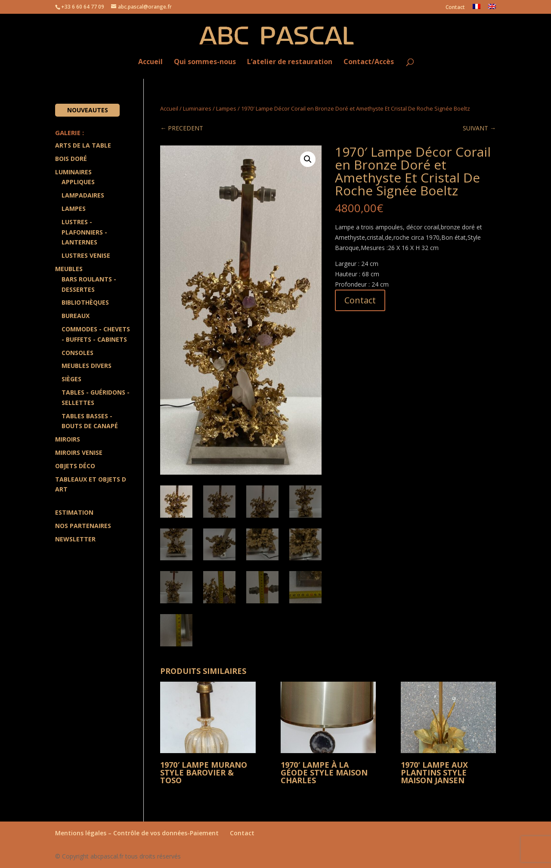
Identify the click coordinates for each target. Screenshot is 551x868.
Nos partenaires (83, 526)
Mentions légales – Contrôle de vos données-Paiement (137, 833)
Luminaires (197, 108)
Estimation (74, 512)
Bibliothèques (85, 302)
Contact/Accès (369, 62)
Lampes (226, 108)
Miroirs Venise (78, 452)
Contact (455, 8)
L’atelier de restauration (289, 62)
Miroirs (67, 439)
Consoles (77, 353)
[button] (308, 159)
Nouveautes (87, 110)
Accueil (150, 62)
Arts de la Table (83, 145)
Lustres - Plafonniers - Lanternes (84, 232)
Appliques (78, 182)
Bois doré (71, 158)
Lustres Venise (86, 255)
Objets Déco (75, 466)
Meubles (69, 269)
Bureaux (76, 316)
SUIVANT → (479, 128)
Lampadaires (83, 195)
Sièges (71, 379)
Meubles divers (86, 365)
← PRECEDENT (181, 128)
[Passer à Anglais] (492, 9)
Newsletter (75, 539)
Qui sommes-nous (205, 62)
